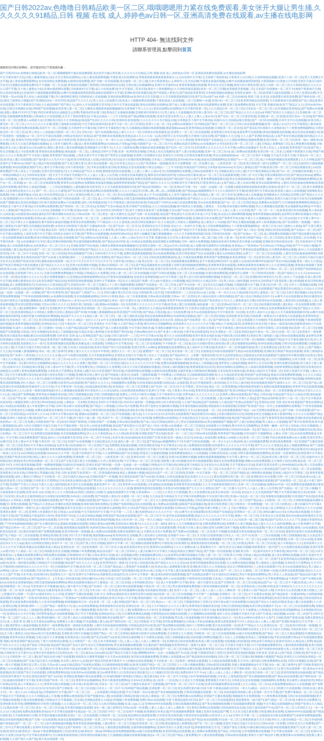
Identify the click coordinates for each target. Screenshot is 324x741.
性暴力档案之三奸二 (216, 508)
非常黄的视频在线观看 (193, 406)
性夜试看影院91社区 (277, 175)
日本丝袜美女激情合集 (231, 370)
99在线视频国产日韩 (80, 253)
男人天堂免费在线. (266, 347)
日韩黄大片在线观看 (287, 688)
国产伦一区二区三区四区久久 (48, 488)
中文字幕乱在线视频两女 (278, 703)
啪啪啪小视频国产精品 (270, 339)
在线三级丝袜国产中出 (260, 707)
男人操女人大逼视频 (176, 112)
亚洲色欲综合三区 (52, 323)
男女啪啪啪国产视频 (219, 421)
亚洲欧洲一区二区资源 (271, 116)
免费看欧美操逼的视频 (98, 182)
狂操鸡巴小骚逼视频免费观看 (41, 92)
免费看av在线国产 (270, 202)
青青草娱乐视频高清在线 (51, 394)
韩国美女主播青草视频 (89, 656)
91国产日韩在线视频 (162, 273)
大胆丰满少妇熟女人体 (126, 261)
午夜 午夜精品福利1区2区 (222, 688)
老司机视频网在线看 (179, 218)
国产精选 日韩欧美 (292, 652)
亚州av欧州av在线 (189, 159)
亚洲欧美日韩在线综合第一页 (280, 241)
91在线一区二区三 (287, 331)
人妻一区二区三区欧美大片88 (223, 555)
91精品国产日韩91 (194, 167)
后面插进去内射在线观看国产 (218, 351)
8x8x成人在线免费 (205, 437)
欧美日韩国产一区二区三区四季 (77, 468)
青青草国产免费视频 (216, 257)
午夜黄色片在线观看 (288, 316)
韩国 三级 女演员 (258, 96)
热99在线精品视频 (269, 343)
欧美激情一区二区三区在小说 (104, 547)
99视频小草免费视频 (82, 551)
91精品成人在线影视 (175, 382)
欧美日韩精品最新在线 (48, 237)
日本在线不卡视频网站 (257, 433)
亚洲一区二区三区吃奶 (52, 253)
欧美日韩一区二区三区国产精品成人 (242, 500)
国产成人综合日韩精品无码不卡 (254, 296)
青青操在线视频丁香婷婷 (83, 85)
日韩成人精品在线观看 (256, 555)
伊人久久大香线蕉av (99, 433)
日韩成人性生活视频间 (160, 151)
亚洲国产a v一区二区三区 (242, 159)
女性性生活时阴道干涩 (114, 210)
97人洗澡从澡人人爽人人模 (257, 621)
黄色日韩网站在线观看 (205, 707)
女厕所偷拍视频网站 (143, 727)
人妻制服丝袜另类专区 (86, 187)
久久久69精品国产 (312, 159)
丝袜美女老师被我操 (146, 277)
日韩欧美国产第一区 (47, 421)
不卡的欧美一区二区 (174, 343)
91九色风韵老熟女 (11, 92)
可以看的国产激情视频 (156, 645)
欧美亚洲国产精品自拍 (52, 280)
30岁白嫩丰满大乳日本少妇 (120, 292)
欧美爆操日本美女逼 (156, 711)
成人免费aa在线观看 (243, 151)
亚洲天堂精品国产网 (216, 711)
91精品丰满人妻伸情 (90, 331)
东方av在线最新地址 (203, 312)
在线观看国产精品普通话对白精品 (279, 288)
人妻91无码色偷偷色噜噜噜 (297, 182)
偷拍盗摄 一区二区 (76, 151)
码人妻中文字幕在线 (51, 167)
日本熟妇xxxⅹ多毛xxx (70, 300)
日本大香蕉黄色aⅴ (160, 81)
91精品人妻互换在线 (145, 676)
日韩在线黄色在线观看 (138, 249)
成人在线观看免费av (19, 245)
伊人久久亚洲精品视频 (279, 265)
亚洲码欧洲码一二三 (71, 257)
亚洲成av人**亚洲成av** (222, 229)
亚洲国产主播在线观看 (78, 594)
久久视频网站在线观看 (201, 613)
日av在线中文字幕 (190, 77)
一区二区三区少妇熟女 (276, 504)
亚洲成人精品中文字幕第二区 (264, 370)
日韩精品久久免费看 (96, 273)
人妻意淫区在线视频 (295, 300)
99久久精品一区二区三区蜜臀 (38, 382)
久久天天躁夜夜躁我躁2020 (177, 96)
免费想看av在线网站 (165, 418)
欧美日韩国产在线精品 (137, 206)
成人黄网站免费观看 (203, 731)
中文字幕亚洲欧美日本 (299, 339)
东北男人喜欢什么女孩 (260, 312)
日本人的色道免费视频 (97, 425)
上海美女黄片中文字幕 (89, 155)
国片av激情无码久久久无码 (47, 594)
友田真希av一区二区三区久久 (51, 245)
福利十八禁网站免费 (198, 625)
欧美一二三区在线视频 (265, 535)
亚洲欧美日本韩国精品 (134, 378)
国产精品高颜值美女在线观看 (154, 265)
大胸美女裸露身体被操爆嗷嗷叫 (104, 108)
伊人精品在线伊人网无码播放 (215, 296)
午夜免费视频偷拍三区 (54, 731)
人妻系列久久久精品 (148, 308)
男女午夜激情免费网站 (253, 574)
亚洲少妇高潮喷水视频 (83, 265)
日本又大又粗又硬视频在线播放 (29, 143)
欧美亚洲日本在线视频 (293, 210)
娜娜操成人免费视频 (42, 300)
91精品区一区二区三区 (234, 277)
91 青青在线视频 (17, 504)
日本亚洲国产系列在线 (118, 331)
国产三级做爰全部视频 (226, 449)
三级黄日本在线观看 (35, 449)
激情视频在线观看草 (76, 527)
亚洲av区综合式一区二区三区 (239, 304)
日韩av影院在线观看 (217, 664)
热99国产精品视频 (136, 688)
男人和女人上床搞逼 (41, 132)
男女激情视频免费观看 (87, 241)
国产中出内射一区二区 (192, 284)
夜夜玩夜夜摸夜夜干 (227, 621)
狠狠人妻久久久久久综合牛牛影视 (89, 351)
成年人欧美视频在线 (93, 202)
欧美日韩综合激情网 (127, 637)
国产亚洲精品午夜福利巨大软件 (34, 515)
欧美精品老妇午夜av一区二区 (256, 331)
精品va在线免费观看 (250, 351)
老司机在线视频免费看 (180, 515)
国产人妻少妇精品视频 (189, 151)
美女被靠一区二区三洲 (133, 81)
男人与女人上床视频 (231, 637)
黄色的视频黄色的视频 (276, 132)
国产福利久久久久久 (157, 182)
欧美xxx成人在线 (14, 269)
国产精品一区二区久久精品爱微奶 (282, 633)
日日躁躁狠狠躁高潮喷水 (202, 374)
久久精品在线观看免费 (222, 660)
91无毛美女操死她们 (97, 300)
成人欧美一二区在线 (165, 680)
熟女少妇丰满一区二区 (129, 519)
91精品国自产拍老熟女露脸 (83, 664)
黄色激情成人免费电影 (179, 723)
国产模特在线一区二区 (226, 319)
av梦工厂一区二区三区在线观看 (262, 253)
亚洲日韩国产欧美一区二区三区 (55, 680)
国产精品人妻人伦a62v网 (239, 182)
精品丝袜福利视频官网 (13, 719)
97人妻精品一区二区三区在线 (112, 582)
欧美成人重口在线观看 (18, 159)
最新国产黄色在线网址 (308, 402)
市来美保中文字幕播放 (44, 586)
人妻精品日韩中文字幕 (103, 151)
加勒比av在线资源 (96, 237)
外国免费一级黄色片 (262, 316)
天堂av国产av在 (179, 210)
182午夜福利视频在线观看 (257, 480)
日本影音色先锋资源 (169, 715)
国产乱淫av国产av (206, 96)
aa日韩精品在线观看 (33, 453)
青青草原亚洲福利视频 (209, 390)
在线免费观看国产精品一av (238, 410)
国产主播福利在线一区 (97, 226)
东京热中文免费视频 (219, 269)
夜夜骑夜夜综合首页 (202, 367)
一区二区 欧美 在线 (18, 590)
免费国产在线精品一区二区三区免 (156, 284)
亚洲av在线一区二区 (86, 210)
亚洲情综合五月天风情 (155, 226)
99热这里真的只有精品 (78, 136)
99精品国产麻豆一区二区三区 (216, 124)
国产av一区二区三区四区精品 (239, 202)
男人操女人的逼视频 (79, 617)
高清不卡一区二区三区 (65, 543)
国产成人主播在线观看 (182, 104)
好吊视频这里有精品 (287, 108)
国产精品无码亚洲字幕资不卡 (107, 660)
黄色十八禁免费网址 (160, 88)
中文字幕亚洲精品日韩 (261, 171)
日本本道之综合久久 (126, 163)
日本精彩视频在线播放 (219, 92)
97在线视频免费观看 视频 (246, 703)
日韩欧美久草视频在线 (39, 472)
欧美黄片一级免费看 (51, 625)
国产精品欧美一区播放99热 (288, 594)
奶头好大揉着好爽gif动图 (133, 359)
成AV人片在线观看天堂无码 (93, 104)
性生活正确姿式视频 (219, 284)
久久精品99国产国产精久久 (57, 104)
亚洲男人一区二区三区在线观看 (190, 132)
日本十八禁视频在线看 (302, 284)
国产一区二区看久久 (227, 488)
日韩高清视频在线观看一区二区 (220, 586)
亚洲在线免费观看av (120, 96)
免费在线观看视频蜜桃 (172, 198)
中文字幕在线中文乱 (12, 77)
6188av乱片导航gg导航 (121, 143)
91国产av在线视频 (79, 441)
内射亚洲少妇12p (110, 159)
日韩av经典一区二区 (88, 214)
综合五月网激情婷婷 (239, 566)
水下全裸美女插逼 (259, 594)
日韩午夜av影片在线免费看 (71, 406)
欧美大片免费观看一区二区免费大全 (191, 163)
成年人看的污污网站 (27, 476)
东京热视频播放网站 (86, 296)
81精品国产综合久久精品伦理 (290, 394)
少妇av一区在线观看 (22, 570)
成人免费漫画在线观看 (197, 445)
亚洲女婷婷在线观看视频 (170, 574)
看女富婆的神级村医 (59, 241)
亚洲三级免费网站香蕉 (240, 104)
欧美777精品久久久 (291, 104)
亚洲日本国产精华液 (98, 464)
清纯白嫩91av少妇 (274, 511)
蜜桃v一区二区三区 (246, 515)
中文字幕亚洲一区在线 (230, 312)
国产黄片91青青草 (52, 292)
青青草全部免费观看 (82, 222)
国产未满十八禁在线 (169, 331)
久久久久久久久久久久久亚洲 (114, 488)
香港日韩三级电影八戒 (84, 304)
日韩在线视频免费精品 (186, 703)
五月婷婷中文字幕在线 (82, 128)
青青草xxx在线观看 (134, 484)
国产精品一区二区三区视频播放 (172, 539)
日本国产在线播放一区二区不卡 (275, 88)
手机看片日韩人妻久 (189, 527)
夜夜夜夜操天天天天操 (256, 719)
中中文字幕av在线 (151, 335)
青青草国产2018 (299, 147)
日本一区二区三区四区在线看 (197, 327)
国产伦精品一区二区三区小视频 (298, 488)
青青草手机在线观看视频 (182, 300)
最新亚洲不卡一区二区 (107, 484)
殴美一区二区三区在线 (270, 531)
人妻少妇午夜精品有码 (31, 179)
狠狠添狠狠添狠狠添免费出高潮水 (255, 187)
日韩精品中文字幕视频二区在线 (63, 699)
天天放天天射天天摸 (283, 155)
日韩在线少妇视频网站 (139, 85)
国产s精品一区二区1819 (279, 699)
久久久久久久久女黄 (39, 124)
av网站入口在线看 (147, 139)
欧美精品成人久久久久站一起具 (141, 136)
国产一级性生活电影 (132, 617)
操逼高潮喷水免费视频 (166, 241)
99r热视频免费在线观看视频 (141, 319)
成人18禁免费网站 (32, 359)
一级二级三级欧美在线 (129, 316)
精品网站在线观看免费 (103, 190)
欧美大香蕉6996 (74, 249)
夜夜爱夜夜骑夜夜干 (174, 308)
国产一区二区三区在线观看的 (216, 699)
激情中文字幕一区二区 (120, 543)
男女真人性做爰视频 (187, 617)
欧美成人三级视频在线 (63, 331)
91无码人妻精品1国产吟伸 (250, 167)
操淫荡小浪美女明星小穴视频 (56, 374)
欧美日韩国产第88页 (73, 421)
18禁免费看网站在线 (273, 660)
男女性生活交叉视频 (220, 85)
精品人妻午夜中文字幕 (73, 586)
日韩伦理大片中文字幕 (108, 253)
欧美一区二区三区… (89, 218)
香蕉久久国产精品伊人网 (258, 590)
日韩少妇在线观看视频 (250, 124)
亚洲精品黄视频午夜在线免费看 (83, 676)
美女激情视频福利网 (153, 218)
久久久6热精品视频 (163, 206)
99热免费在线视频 (54, 555)
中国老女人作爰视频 (172, 280)
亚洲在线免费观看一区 (283, 441)
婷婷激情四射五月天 (207, 727)
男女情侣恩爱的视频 (27, 304)
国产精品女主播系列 (44, 590)
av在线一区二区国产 (298, 613)
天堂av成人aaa (56, 664)
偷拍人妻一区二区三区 (100, 316)
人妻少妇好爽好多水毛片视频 (166, 398)
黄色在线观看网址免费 (211, 104)
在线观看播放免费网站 (184, 261)
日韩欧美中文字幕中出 (18, 652)
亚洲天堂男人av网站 (193, 269)
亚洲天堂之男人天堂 (33, 664)
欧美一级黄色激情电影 (40, 390)
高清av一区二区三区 (137, 480)
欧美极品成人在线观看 (89, 343)
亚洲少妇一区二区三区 (225, 100)
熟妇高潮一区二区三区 (302, 327)
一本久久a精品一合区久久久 (82, 319)
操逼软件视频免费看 (180, 500)
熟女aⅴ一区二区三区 (169, 601)
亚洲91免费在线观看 (286, 363)
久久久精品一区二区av (257, 684)
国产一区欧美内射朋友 (34, 598)
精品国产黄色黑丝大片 (174, 214)
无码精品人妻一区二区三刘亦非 (216, 194)
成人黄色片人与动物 (213, 222)
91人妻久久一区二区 (103, 194)
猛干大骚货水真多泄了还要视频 (148, 210)
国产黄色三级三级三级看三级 (149, 629)
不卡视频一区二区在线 (52, 85)
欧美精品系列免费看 (176, 598)
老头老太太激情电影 (28, 496)
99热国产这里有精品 (175, 339)
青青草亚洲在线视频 (281, 418)
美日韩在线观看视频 (51, 319)
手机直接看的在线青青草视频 (286, 319)
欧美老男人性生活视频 (18, 480)
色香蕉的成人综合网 (253, 586)
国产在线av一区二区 (303, 229)
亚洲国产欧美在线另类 (26, 261)
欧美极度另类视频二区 (240, 88)
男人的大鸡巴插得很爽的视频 (201, 277)
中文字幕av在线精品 (42, 445)
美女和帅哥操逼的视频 (72, 668)
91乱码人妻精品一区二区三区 (267, 292)
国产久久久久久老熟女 (268, 445)
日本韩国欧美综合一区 (145, 582)
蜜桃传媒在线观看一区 (55, 261)
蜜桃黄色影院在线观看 (116, 171)
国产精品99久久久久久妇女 (31, 210)
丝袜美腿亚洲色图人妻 (272, 304)
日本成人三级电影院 (163, 159)
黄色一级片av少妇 (250, 578)
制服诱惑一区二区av (16, 586)
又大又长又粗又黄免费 (243, 711)
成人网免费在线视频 (302, 143)
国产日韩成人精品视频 (271, 613)
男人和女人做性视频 (235, 280)
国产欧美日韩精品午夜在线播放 (19, 265)
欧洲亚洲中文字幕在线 (259, 190)
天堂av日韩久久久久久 (55, 304)
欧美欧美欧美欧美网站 (95, 504)
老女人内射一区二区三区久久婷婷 (280, 85)
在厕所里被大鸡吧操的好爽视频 (40, 316)
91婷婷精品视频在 (184, 316)
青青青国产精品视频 (62, 155)
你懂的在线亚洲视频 (151, 147)
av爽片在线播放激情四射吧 (242, 81)
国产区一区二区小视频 (208, 723)
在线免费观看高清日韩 (282, 308)
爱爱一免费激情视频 (48, 464)
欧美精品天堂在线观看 (131, 167)
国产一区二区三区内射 (173, 649)
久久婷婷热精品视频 (264, 77)
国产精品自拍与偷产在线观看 (259, 378)
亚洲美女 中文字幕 (90, 269)
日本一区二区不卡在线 (23, 253)
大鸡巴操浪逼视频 (24, 464)
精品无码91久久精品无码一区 (204, 280)
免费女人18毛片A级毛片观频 (137, 394)
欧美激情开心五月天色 (39, 386)
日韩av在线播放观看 (291, 335)
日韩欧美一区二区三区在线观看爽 (214, 633)
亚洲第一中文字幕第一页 (201, 472)
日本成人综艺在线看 (117, 578)
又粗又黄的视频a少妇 (299, 292)
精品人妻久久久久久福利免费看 (52, 457)
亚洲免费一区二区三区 (86, 457)
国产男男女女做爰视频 (118, 155)
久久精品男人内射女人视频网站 (180, 222)
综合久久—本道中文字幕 (186, 226)
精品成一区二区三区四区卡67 (95, 711)
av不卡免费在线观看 (74, 355)
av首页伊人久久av (37, 414)
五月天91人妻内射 (178, 237)
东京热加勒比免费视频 (52, 81)
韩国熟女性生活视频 (257, 414)
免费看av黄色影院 (72, 696)
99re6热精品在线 (51, 402)
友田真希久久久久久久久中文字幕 (215, 147)
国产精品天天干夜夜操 (192, 229)
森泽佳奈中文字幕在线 (271, 551)
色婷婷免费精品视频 (286, 367)
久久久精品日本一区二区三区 (226, 108)
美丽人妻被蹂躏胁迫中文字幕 (249, 664)
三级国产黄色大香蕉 (233, 727)
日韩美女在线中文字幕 (66, 233)
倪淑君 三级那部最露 (143, 374)
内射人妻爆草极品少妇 (39, 77)
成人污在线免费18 (106, 88)
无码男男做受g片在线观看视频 (54, 613)
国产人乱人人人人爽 (27, 617)
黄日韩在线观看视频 (129, 586)
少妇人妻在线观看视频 (95, 77)
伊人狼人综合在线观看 (25, 539)
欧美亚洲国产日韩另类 (127, 312)
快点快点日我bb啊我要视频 (234, 214)
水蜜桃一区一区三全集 (134, 496)
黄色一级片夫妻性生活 (116, 214)
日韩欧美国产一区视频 (101, 421)
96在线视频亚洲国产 (24, 167)
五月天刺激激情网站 (100, 355)
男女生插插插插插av (225, 155)
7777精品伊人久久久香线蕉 (177, 139)
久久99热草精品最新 (186, 88)
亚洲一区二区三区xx (217, 151)
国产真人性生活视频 (92, 543)
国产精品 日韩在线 (154, 312)
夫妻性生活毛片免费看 (157, 531)
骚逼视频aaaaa (175, 128)
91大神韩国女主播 (45, 198)
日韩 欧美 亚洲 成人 (69, 335)
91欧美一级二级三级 (203, 237)
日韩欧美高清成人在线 (222, 453)
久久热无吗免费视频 (51, 601)
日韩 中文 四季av (104, 594)
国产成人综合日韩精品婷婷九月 (159, 421)
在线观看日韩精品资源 (111, 692)
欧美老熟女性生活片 (136, 547)
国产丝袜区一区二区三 (102, 586)
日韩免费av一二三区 (148, 492)
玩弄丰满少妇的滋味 (124, 437)
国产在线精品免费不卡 (200, 574)
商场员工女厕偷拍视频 (120, 112)
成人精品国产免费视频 (20, 394)
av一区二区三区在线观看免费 (221, 175)
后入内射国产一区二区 (82, 641)
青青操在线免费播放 (51, 151)
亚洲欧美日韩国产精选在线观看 (283, 351)
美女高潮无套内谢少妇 (191, 688)
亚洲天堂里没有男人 (169, 116)
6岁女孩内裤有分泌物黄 (105, 508)
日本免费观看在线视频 (255, 731)
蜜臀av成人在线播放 (249, 194)
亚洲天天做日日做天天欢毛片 (292, 198)
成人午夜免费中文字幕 (40, 406)
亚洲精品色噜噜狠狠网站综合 (88, 277)
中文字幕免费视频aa (274, 578)
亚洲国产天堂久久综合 (23, 484)
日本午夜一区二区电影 (71, 519)
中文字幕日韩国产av (169, 449)
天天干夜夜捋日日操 (27, 104)
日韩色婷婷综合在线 (111, 85)
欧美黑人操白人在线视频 (290, 190)
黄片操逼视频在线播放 (147, 339)
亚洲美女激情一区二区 (248, 92)
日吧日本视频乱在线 (19, 108)
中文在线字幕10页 (217, 496)
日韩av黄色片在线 (103, 555)
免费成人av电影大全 (30, 120)
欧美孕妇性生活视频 (125, 535)
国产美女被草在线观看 (165, 480)
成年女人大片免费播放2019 (184, 523)
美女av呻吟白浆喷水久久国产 (256, 617)
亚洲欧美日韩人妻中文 (89, 374)
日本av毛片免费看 (127, 406)
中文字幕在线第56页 (94, 124)
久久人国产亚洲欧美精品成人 (258, 136)
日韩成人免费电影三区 (275, 143)
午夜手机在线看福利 (195, 331)
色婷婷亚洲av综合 (121, 233)
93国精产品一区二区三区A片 (154, 143)
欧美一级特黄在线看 (22, 562)
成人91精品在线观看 (138, 241)
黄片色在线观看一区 (100, 163)
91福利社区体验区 (73, 464)
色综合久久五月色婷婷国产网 (259, 492)
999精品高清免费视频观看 (119, 731)
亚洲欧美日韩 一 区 (244, 551)
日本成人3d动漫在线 (80, 347)
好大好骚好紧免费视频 (136, 159)
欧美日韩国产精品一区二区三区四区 (262, 237)
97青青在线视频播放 (119, 277)
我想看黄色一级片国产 (265, 547)
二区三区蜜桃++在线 (197, 100)
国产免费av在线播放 (185, 531)
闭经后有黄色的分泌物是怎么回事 (58, 112)
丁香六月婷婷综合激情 (54, 641)
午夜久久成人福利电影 (52, 484)
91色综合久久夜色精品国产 (52, 284)
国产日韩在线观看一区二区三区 (77, 198)
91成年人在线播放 (23, 327)
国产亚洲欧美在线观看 (107, 136)
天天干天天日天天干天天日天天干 (90, 261)
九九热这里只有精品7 (163, 496)
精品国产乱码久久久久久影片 (24, 378)
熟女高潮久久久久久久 (28, 277)
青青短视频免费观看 (33, 370)
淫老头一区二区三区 (111, 684)
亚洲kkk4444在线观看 (158, 703)
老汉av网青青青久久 (109, 672)
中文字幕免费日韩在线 (23, 374)
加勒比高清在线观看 (277, 229)
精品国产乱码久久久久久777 (282, 519)
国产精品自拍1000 (113, 241)
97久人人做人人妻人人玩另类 (99, 175)
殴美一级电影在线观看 (78, 625)
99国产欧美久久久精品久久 (281, 112)
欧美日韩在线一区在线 (226, 492)
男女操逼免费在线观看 (23, 601)
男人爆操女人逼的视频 (269, 562)
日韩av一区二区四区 (183, 296)
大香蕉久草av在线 (183, 390)
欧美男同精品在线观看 (254, 100)
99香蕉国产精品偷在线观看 (119, 515)
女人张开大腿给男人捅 (63, 143)
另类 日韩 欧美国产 (67, 472)
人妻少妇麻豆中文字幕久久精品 (208, 339)
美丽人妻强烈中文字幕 (142, 449)
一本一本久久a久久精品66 (119, 139)
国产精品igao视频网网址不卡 (200, 190)
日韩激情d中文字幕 (82, 88)
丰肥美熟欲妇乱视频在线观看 (168, 613)
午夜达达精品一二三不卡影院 (109, 116)
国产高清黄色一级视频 (154, 163)
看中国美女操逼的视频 (55, 222)
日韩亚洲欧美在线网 (106, 617)
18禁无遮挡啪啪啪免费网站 (301, 179)
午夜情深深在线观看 (198, 578)
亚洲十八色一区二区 (290, 77)
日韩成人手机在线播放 (200, 621)
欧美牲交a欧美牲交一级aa (23, 731)
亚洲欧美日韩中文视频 (75, 633)
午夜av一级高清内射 (280, 323)
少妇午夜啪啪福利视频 (167, 249)
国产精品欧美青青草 (191, 92)
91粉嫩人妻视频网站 (100, 312)
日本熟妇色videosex (219, 167)
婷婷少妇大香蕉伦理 (246, 85)
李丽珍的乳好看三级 (92, 112)
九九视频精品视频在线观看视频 (145, 128)
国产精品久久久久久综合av (246, 112)
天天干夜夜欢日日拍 (242, 464)
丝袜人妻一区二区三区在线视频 (129, 273)
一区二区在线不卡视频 (212, 531)
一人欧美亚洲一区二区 (228, 163)
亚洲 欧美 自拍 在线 (38, 492)
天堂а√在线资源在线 (57, 288)
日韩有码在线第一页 (39, 175)
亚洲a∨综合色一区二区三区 (127, 429)
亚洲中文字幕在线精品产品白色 (129, 668)
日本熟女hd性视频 (173, 488)
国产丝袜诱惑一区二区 (197, 319)
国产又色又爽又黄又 (74, 163)
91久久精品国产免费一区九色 (140, 280)
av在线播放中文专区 (212, 143)
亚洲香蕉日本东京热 (223, 132)
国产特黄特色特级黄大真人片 (277, 649)
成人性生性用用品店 (51, 194)
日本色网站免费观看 (45, 206)
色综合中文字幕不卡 (125, 719)
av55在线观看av (19, 578)
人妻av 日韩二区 (283, 433)
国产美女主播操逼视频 (241, 222)
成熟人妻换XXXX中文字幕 (20, 112)
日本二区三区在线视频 (190, 273)
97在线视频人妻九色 (128, 414)
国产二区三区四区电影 (211, 316)
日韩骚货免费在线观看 (24, 128)
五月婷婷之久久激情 (179, 633)
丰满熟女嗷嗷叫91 (166, 327)
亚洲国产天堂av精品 (109, 206)
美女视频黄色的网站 (297, 206)
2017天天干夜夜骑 (80, 535)
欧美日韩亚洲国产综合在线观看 (195, 253)
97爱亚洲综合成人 (211, 182)
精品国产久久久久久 (79, 100)
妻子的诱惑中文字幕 (88, 453)
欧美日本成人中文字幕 (202, 214)
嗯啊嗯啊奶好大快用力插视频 (42, 703)
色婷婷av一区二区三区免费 (17, 421)
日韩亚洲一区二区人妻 (23, 656)
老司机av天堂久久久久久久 (131, 229)
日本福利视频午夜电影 (117, 676)
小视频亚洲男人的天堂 (26, 402)
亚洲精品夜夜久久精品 (98, 699)
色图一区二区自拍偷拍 (232, 96)
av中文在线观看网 (112, 319)
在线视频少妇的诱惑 (236, 641)
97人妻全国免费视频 (210, 735)
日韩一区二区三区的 (289, 476)
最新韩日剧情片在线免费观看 (303, 531)
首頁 (186, 49)
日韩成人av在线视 (69, 511)
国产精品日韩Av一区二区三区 (129, 257)
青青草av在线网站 (72, 182)
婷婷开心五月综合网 (186, 81)
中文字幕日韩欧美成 (141, 327)
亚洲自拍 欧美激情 (127, 120)
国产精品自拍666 (267, 398)
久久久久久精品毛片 (131, 190)
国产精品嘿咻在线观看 (141, 116)
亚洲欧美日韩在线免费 (180, 641)
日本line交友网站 (141, 680)
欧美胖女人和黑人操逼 (163, 229)
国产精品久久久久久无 (54, 265)
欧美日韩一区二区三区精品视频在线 (289, 167)
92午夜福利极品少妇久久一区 (219, 617)
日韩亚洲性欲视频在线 (92, 735)
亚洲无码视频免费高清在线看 (207, 562)
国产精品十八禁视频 (102, 406)
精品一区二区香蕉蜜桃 (132, 296)
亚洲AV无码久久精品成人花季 (294, 641)
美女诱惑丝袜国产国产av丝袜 (39, 257)
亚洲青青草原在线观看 (222, 265)
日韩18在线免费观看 (294, 343)
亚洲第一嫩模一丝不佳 (269, 179)
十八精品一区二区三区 (29, 551)
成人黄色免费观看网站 (23, 81)
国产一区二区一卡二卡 (264, 210)
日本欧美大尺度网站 (60, 370)
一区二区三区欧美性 (16, 445)
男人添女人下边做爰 (27, 171)
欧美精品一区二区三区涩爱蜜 (131, 386)
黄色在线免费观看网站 (158, 316)
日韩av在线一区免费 (134, 707)
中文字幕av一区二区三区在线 (142, 460)
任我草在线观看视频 (291, 570)
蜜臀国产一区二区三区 (156, 351)
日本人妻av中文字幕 (57, 367)
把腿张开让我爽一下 (241, 273)
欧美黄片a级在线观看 (276, 92)
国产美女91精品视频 (290, 136)
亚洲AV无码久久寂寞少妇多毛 (175, 727)
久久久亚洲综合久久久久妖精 (303, 508)
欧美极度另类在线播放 (241, 531)
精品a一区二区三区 (159, 735)
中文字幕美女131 (171, 445)
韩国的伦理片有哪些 (97, 257)
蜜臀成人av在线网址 (56, 609)
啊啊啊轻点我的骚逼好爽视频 (183, 558)
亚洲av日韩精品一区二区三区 (116, 265)
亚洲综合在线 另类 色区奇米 (276, 402)
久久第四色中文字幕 (232, 190)
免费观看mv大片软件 (19, 198)
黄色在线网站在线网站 (153, 104)
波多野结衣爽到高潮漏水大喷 (299, 214)
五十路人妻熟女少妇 (30, 88)
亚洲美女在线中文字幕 (128, 355)
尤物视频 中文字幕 (61, 210)
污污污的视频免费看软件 (266, 645)
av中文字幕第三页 (171, 277)
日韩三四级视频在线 (79, 394)
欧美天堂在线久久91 (77, 508)
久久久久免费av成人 (185, 547)
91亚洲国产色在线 (108, 378)
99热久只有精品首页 (227, 323)
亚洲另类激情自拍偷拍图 (296, 672)
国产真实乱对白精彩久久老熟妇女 (264, 128)
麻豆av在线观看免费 (42, 335)
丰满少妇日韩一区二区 (273, 284)
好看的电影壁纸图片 (249, 386)
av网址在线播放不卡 (184, 124)
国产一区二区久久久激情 (51, 190)
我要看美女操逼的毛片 (113, 574)
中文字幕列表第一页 (194, 108)
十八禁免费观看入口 (227, 378)
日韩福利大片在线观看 (47, 116)
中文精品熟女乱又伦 (191, 418)
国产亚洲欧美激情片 (288, 621)
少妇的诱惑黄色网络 (131, 390)
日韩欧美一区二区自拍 (228, 128)
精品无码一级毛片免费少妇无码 (65, 229)
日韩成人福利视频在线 (175, 367)
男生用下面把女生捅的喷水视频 (159, 406)
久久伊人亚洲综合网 (303, 92)
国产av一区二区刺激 (49, 527)
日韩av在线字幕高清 (189, 175)
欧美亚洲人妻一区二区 (69, 108)
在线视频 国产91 (73, 237)
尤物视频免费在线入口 (153, 555)
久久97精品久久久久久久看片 (169, 606)
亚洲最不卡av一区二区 (182, 535)
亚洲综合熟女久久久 (89, 139)
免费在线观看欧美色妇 (36, 711)
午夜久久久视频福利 (257, 218)
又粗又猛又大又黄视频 (49, 637)
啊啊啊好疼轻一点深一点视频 (156, 652)
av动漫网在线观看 (61, 296)
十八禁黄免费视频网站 (300, 128)
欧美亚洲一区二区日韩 (150, 723)
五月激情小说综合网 (200, 136)
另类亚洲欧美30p (148, 445)
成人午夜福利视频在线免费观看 (279, 159)
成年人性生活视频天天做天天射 (37, 425)
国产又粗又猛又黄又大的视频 (78, 460)
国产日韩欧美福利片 (310, 664)
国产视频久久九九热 (227, 136)
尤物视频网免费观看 (19, 116)
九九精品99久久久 (268, 668)
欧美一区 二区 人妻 (105, 601)
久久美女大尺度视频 (174, 492)
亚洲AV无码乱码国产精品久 (32, 139)
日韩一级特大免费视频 (195, 241)
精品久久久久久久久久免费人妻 (71, 363)
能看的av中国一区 (278, 484)
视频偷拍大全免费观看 (246, 696)
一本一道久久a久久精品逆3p (24, 692)
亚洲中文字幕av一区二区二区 (275, 269)
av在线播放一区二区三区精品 (186, 425)
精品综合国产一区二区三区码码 (42, 249)
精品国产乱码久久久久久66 (97, 120)
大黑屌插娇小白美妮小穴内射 (278, 81)
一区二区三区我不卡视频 (254, 155)
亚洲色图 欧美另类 (237, 316)
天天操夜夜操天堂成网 (283, 100)
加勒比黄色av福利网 (101, 523)
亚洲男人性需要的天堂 (147, 155)
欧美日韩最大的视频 (248, 241)
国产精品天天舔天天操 (201, 609)
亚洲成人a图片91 (84, 370)
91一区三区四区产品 (95, 445)
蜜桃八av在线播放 (306, 527)
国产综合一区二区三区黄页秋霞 (237, 116)
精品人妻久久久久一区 (127, 132)
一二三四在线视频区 (59, 187)
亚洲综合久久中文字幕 (20, 613)
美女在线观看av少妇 (129, 194)
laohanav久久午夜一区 (121, 308)
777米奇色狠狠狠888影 (35, 296)
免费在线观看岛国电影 (148, 179)
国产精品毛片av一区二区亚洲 (196, 378)
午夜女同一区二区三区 (52, 441)
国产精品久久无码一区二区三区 (116, 500)
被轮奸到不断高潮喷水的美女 (56, 214)
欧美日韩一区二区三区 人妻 (243, 143)
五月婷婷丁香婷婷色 (214, 77)
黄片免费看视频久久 (56, 277)
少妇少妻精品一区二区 (244, 508)
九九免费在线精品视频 (294, 547)
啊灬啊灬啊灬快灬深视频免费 (163, 190)
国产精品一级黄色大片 (58, 606)
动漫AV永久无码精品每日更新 (232, 120)
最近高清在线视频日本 (305, 132)
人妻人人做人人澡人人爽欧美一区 (221, 590)
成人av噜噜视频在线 (217, 418)
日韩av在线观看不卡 (204, 171)
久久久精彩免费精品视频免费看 (243, 139)
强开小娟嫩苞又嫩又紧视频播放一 (154, 233)
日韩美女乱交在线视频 (245, 680)
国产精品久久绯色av (41, 504)
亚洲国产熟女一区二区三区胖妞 (109, 633)
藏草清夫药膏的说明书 (161, 175)
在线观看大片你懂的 (254, 319)
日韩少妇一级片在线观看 (97, 132)
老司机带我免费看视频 (18, 468)
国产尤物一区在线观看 (105, 81)
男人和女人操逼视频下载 (39, 96)
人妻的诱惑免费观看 (295, 645)
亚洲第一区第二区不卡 (97, 719)
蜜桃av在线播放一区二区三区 (97, 414)
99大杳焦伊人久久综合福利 (101, 390)
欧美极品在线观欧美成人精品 (41, 547)
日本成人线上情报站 (272, 508)
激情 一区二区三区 (212, 645)
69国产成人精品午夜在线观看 (42, 163)
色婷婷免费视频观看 (308, 715)
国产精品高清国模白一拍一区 (155, 187)
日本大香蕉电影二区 (77, 167)
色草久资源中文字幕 (296, 370)
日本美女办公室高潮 (215, 464)
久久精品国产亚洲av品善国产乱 (238, 402)
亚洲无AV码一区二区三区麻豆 (89, 284)
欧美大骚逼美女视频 (16, 335)
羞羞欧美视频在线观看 (74, 523)
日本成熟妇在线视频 (159, 484)
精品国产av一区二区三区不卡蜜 (52, 418)
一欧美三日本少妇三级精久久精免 (280, 226)
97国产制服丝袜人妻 (96, 696)
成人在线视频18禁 (126, 555)
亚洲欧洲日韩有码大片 (149, 112)
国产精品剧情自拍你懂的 (224, 480)
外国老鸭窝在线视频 (137, 370)
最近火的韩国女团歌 (229, 253)
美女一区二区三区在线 (49, 707)
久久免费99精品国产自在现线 (120, 453)
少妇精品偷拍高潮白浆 (97, 386)
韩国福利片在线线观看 (222, 406)
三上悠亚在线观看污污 (267, 566)
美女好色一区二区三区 (155, 261)
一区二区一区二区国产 (265, 558)
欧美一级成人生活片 (277, 124)
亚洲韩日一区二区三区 (248, 511)
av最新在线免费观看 (163, 370)
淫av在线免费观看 (209, 202)
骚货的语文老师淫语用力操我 (134, 594)
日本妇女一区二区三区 (259, 108)
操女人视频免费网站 (296, 445)
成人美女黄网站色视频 (285, 555)
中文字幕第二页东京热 (132, 88)
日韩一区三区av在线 (283, 218)
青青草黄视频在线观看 (192, 85)
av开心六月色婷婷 (82, 359)
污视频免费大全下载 (246, 284)
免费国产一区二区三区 (283, 163)
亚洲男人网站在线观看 (233, 394)
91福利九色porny (77, 476)
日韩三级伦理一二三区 (125, 335)
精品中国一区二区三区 (300, 551)
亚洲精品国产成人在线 (96, 335)
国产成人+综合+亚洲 (250, 229)
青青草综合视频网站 (88, 680)
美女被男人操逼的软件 (87, 629)
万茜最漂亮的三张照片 (197, 601)
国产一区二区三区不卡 (151, 515)
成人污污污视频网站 (110, 198)
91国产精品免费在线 (302, 233)
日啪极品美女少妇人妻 (232, 171)
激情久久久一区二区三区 (88, 339)
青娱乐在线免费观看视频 (286, 374)
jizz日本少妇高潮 (178, 245)
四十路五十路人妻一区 (87, 418)
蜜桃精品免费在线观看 (216, 668)
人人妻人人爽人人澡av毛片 (199, 116)
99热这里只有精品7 (190, 464)
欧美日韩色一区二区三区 (279, 139)
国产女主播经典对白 (46, 523)
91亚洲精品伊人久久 (12, 390)
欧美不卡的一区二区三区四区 (126, 124)
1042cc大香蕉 (108, 296)
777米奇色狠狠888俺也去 (88, 179)
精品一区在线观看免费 (301, 304)
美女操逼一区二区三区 (185, 351)
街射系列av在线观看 (268, 300)
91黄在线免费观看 (216, 273)
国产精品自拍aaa (301, 175)
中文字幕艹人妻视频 (205, 594)
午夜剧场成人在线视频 (170, 100)
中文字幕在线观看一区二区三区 (290, 731)
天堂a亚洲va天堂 (46, 570)
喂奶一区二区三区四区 (106, 363)
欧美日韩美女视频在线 (288, 598)
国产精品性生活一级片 (132, 398)
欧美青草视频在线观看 (26, 323)
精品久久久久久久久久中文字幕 (140, 363)
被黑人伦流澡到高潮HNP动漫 (251, 261)
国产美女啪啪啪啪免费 (159, 429)
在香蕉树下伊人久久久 (138, 108)
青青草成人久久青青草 (100, 229)
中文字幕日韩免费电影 (191, 496)
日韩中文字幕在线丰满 (63, 414)
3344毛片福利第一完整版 (138, 402)
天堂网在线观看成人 (268, 410)
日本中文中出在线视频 (292, 120)
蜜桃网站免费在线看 (188, 668)
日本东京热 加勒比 (255, 308)
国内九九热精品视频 (64, 269)
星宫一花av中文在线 (151, 719)
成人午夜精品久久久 (289, 543)
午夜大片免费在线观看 (279, 527)
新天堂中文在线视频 (79, 484)
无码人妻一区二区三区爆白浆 (235, 656)
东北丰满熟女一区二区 (223, 331)
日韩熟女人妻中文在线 (18, 558)
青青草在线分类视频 (22, 637)
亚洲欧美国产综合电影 (84, 245)
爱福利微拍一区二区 (150, 598)
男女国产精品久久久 (38, 269)
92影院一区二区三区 (67, 132)
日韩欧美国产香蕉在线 (289, 617)
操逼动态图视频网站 (213, 159)
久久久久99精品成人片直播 (42, 696)
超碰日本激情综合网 (56, 378)
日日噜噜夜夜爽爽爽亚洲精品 (300, 202)
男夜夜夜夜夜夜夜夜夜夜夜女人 (158, 77)
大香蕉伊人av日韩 (239, 77)
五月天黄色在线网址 (67, 77)
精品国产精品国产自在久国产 (181, 179)
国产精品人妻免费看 (184, 735)
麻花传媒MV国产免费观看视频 (41, 531)
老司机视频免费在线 (126, 527)
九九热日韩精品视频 (88, 515)
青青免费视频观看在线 (214, 179)
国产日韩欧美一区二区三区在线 (237, 582)
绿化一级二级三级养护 (52, 351)
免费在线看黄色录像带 (251, 265)
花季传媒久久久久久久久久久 (200, 394)
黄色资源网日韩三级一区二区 (232, 476)
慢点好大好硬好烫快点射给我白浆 (209, 343)
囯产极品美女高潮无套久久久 (146, 558)
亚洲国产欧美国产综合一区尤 (255, 406)
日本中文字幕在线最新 (124, 104)
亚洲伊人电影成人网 (19, 418)
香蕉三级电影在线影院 (66, 124)
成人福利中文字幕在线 (200, 347)
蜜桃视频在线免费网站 (171, 347)
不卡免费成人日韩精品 (171, 374)
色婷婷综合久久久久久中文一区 (158, 511)
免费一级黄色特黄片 (205, 355)
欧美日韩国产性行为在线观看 (112, 347)
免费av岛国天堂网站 (186, 143)
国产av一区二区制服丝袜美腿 (294, 171)
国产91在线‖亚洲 (77, 190)
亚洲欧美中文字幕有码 (185, 182)
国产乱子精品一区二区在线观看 (301, 468)
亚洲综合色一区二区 (73, 547)
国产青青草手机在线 (231, 218)
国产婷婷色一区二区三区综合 (77, 206)
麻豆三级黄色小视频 (16, 100)
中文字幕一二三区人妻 (163, 378)
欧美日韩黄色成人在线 (84, 159)
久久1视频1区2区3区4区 (164, 672)
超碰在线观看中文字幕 (109, 92)
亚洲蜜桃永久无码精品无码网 (281, 194)
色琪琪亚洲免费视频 (79, 280)
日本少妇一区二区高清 (103, 590)
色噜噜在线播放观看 (278, 496)
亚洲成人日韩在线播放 (159, 410)
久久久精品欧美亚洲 (230, 374)
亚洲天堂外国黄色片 (53, 171)
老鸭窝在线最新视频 (46, 433)
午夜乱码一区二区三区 (78, 323)
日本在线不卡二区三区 (232, 468)
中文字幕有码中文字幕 (95, 511)
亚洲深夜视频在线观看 (60, 343)
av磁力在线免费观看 (183, 202)
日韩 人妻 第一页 (228, 237)
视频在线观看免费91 (24, 85)
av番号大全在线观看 (286, 296)
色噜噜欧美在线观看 (67, 429)
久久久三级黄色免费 (125, 147)
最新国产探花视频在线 (193, 504)
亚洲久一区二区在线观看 (200, 398)
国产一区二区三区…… (204, 598)
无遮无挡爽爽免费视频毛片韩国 (63, 273)
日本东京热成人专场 (76, 410)
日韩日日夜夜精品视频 (234, 606)
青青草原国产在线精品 (208, 139)
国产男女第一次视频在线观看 (30, 398)
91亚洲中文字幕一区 (242, 339)
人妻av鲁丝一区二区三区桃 (118, 723)
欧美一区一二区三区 (180, 433)
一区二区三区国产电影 (231, 472)
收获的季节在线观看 (249, 132)
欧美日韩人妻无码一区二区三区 (209, 112)
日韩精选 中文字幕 (149, 621)
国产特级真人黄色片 (165, 92)
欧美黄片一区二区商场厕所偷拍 (234, 347)
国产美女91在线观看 (82, 378)
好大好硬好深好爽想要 (55, 496)
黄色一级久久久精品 (309, 261)
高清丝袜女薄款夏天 (127, 523)
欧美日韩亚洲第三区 (220, 504)
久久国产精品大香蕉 (130, 323)
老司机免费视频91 (173, 621)
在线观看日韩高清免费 (283, 96)
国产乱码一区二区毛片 (179, 147)
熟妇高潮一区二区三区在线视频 (172, 594)
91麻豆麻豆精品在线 (259, 727)
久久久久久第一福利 (153, 523)
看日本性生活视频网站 (157, 323)
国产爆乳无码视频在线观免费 (35, 226)
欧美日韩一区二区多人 (271, 151)
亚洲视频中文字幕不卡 (98, 147)
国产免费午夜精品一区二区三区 (298, 692)
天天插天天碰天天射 (27, 347)
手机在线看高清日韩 (103, 167)
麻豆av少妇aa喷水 (34, 147)
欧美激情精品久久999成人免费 (34, 312)
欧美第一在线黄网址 (284, 453)
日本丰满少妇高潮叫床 (34, 574)
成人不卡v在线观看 (155, 194)
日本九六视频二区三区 (243, 288)
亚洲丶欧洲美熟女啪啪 (132, 151)
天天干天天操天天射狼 (66, 175)
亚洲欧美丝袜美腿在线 (138, 92)
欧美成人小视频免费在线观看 (137, 100)
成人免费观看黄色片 (22, 284)
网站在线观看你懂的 (80, 582)
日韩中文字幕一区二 (245, 715)
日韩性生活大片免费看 (300, 723)
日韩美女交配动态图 (201, 308)
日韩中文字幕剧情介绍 (111, 128)
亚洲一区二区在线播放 (252, 484)
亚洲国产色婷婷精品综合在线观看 (130, 504)
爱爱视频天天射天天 (217, 680)
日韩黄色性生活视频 (153, 300)
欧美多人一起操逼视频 (137, 539)
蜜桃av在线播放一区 (111, 304)
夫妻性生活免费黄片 (110, 468)
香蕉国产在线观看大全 (229, 308)
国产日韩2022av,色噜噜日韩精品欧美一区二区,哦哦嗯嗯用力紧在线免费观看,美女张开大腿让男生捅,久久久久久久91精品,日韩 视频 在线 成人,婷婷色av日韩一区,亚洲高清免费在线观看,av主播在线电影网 (160, 11)
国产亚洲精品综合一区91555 (47, 100)
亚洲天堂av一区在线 (298, 116)
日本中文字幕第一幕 (141, 574)
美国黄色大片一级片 (33, 343)
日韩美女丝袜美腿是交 (156, 132)
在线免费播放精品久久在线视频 (188, 453)
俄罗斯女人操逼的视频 (31, 187)
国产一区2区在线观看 (264, 120)
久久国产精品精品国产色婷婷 (80, 327)
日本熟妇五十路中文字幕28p (194, 120)
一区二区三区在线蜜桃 (147, 343)
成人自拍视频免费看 (256, 441)
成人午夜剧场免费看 (190, 257)
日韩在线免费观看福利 (119, 179)
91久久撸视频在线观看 (269, 206)
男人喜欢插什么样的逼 (152, 535)
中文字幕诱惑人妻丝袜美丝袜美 (127, 202)
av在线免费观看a (304, 433)
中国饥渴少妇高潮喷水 (124, 77)
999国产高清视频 (43, 108)
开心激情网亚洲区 (66, 96)
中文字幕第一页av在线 (140, 692)
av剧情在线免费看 (78, 81)
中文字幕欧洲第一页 (70, 425)
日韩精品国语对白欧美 (142, 625)
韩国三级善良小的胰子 (92, 492)
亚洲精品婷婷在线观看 (42, 519)
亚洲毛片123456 (172, 155)
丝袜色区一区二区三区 (23, 319)
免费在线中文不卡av (192, 672)
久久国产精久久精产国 (23, 739)
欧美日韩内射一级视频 (75, 531)
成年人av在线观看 (174, 578)
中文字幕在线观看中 (63, 711)
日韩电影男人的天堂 (150, 292)
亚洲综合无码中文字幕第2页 (104, 402)
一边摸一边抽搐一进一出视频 (216, 187)
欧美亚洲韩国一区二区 (243, 257)
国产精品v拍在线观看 (285, 676)
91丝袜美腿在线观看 (149, 382)
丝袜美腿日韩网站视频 (240, 206)
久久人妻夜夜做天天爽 (241, 300)
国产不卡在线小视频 (35, 155)
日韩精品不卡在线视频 (50, 562)
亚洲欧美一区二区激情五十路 (51, 558)
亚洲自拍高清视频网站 (285, 609)
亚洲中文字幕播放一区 (107, 280)
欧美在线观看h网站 (267, 182)
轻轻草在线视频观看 (199, 460)
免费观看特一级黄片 (35, 308)
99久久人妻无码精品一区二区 (290, 719)
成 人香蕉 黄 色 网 (18, 621)
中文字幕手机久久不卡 (194, 519)
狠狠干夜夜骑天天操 (307, 88)
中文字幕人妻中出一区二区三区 (245, 457)
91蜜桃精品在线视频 (117, 649)
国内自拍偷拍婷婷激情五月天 (303, 515)
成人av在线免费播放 (85, 606)
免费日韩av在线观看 (251, 527)
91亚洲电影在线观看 (160, 508)
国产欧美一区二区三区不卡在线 (184, 684)
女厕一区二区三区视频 (116, 629)
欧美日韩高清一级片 (255, 163)
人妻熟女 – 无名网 (214, 206)
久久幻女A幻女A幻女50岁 (158, 414)
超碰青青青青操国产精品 (128, 182)
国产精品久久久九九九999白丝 (104, 249)
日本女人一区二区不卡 (236, 535)
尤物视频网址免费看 (178, 171)
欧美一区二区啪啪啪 (238, 558)
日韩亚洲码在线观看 (102, 410)
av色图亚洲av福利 (26, 214)
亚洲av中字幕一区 (185, 187)
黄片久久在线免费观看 (177, 335)
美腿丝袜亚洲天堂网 (222, 241)
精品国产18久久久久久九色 (81, 562)
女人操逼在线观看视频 (259, 367)
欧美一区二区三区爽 (213, 88)
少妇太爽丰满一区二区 (89, 649)
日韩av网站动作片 (145, 331)
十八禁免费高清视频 (273, 696)
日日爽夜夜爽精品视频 (282, 249)
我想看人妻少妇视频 (291, 280)
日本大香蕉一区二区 (304, 359)
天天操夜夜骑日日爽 (24, 715)
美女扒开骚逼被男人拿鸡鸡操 (207, 382)
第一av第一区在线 (161, 359)
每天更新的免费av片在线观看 (62, 202)
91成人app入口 (134, 703)
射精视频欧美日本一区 (78, 601)
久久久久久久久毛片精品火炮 (158, 120)
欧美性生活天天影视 (146, 96)
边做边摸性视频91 (32, 288)
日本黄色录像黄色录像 (197, 155)
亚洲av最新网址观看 (56, 88)
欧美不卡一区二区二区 (291, 187)
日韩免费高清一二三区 (178, 292)
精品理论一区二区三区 (194, 480)
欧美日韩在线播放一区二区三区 (40, 460)
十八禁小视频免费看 (121, 284)
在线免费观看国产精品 (32, 437)
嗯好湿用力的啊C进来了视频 (220, 527)
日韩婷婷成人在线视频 (92, 96)
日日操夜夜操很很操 (141, 288)
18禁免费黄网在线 (214, 523)
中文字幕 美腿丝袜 (267, 104)
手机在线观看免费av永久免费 (287, 437)
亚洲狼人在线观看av (172, 656)
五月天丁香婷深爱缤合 (75, 116)
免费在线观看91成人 (129, 531)
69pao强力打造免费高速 (45, 633)
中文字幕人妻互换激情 (176, 570)
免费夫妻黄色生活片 (24, 280)
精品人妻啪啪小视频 (132, 472)
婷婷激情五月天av (185, 410)
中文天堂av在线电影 (117, 656)
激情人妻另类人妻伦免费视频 (65, 147)
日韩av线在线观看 (159, 296)
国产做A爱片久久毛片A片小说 (51, 159)
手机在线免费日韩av (286, 637)
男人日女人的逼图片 (105, 100)
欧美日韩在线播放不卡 (145, 222)
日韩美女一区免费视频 (248, 504)
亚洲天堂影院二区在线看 (300, 237)
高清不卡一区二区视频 (53, 128)
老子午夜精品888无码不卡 (215, 261)
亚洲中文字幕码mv (165, 85)
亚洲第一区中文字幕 (265, 692)
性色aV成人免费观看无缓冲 (172, 566)
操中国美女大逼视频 (189, 206)
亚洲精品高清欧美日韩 (129, 410)
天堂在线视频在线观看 (44, 500)
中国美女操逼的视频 (212, 81)
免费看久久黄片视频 (238, 523)
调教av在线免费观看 (59, 179)
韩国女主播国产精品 (189, 551)
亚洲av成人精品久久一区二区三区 (55, 218)
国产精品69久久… (181, 355)
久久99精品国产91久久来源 (84, 171)
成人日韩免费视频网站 (216, 226)
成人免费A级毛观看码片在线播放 (210, 245)
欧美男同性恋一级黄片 (113, 562)
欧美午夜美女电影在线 (206, 335)
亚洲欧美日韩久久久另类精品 (62, 120)
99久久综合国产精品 (33, 339)
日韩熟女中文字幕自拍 (118, 343)
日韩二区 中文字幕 (251, 175)
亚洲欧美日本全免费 (205, 218)
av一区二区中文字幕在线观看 (44, 136)
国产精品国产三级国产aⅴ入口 (83, 292)
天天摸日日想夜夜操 (209, 535)
